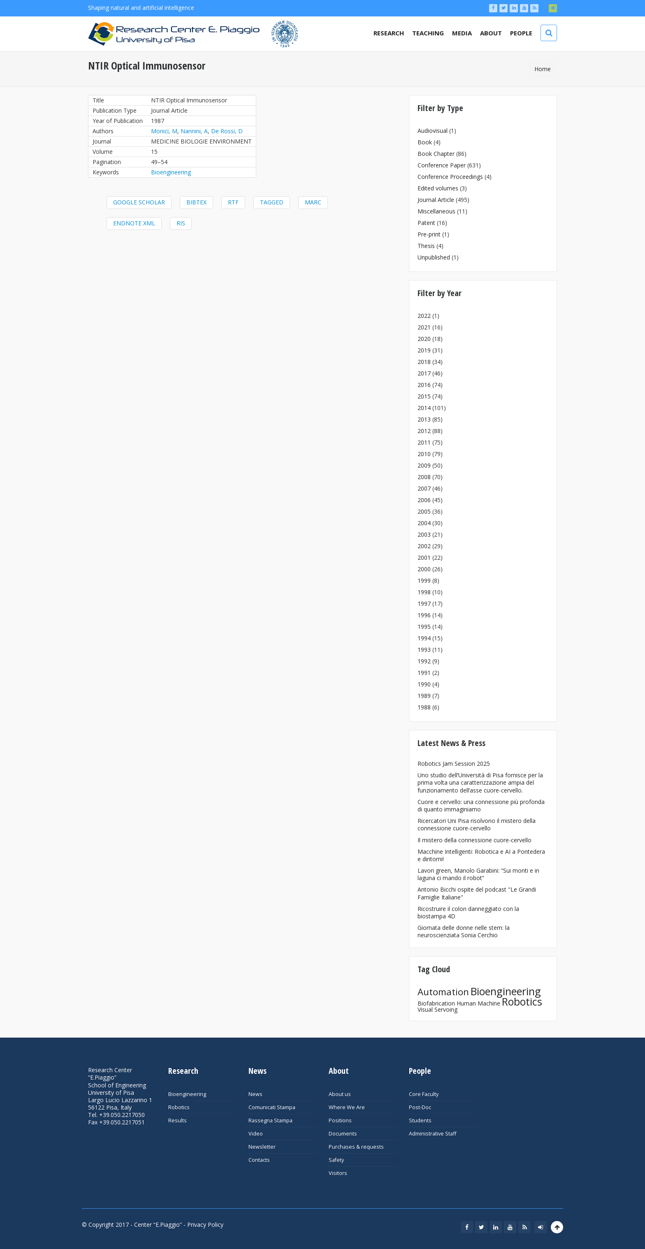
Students (420, 1120)
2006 (424, 500)
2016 (424, 385)
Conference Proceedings (450, 177)
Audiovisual (433, 130)
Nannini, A (194, 131)
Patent (426, 223)
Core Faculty (424, 1094)
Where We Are (347, 1107)
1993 (424, 649)
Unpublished (434, 257)
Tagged (271, 202)
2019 (424, 350)
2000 (424, 569)
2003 (424, 534)
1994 (424, 638)
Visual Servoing (437, 1009)
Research (389, 33)
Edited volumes (438, 188)
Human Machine (478, 1003)
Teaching (428, 33)
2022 (424, 316)
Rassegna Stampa (270, 1120)
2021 (424, 327)
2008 (424, 477)
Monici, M (164, 131)
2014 (424, 408)
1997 (424, 603)
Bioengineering (171, 172)
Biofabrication (436, 1003)
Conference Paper (442, 165)
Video (255, 1133)
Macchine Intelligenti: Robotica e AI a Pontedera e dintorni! (481, 855)
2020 (424, 339)
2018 (424, 362)
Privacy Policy (205, 1224)
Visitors (338, 1173)
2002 (424, 546)
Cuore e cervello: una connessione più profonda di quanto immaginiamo (481, 805)
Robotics (522, 1001)
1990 (424, 684)
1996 (424, 615)
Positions (340, 1120)
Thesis (426, 246)
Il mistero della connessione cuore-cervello (474, 840)
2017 (424, 373)
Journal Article (436, 200)
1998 (424, 592)
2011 (424, 442)
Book (425, 142)
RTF (233, 202)
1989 (424, 696)
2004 (424, 523)
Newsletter (262, 1146)
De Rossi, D (227, 131)
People (521, 33)
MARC (313, 202)
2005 (424, 511)
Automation (443, 991)
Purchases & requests (356, 1146)
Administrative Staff (432, 1133)
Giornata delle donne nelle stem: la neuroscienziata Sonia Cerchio (464, 931)
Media (462, 33)
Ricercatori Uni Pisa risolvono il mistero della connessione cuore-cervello (477, 824)
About (491, 33)
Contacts (259, 1159)
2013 (424, 419)
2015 (424, 396)
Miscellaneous (436, 211)
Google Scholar (139, 202)
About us (340, 1094)
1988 (424, 707)
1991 (424, 673)
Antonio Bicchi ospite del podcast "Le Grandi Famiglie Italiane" (477, 893)
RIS (180, 223)
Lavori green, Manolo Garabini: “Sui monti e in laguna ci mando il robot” (478, 874)
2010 (424, 454)
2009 (424, 465)
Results (177, 1120)
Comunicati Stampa (271, 1107)
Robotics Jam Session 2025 (454, 763)
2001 (424, 557)
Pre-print (429, 234)
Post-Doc (420, 1107)
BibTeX (196, 202)
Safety (336, 1159)
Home (542, 69)
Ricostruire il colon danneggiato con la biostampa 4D (468, 912)
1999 (424, 580)
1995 (424, 626)
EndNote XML (134, 223)
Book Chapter (436, 154)
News (255, 1094)
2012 (424, 431)
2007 (424, 488)
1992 (424, 661)
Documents (343, 1133)
